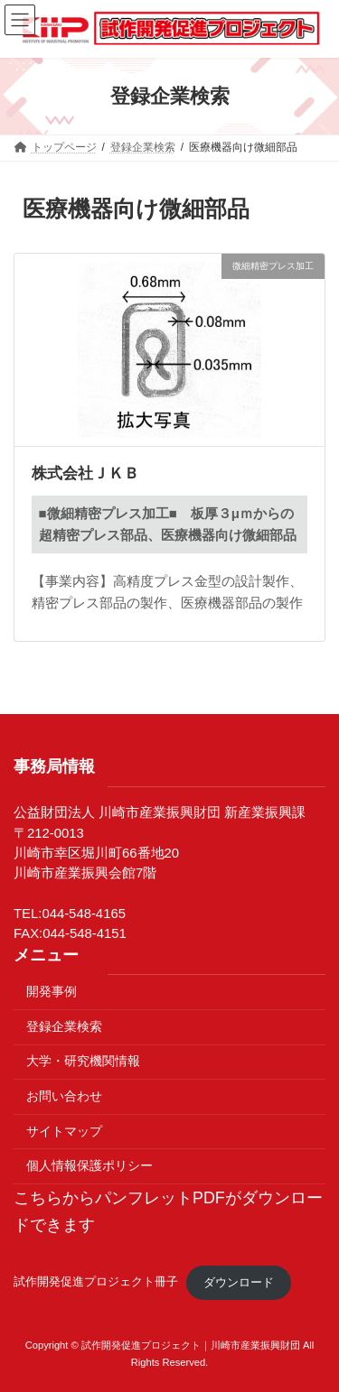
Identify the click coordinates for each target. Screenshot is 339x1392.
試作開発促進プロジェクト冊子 (96, 1282)
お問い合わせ (64, 1096)
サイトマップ (64, 1131)
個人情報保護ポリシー (89, 1165)
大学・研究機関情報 (83, 1060)
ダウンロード (238, 1282)
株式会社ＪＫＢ (85, 473)
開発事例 (51, 991)
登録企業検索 (64, 1026)
